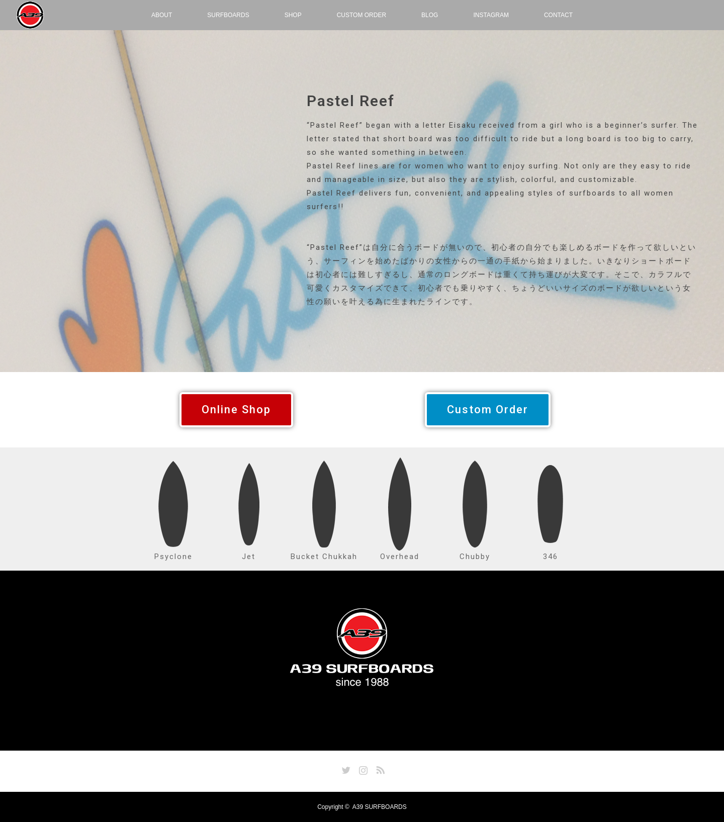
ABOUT (161, 15)
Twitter (344, 768)
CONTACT (558, 15)
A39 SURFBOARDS (379, 806)
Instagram (362, 768)
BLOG (429, 15)
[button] (236, 409)
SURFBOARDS (228, 15)
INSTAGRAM (490, 15)
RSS (379, 768)
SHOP (293, 15)
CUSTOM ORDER (361, 15)
